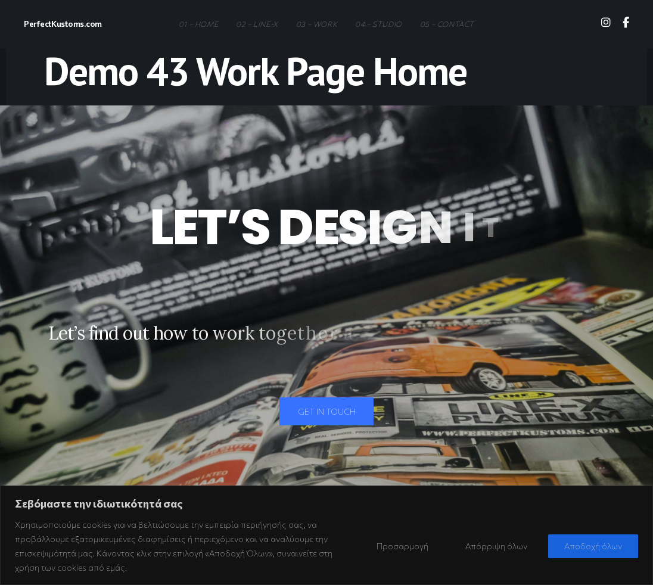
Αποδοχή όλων (593, 546)
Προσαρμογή (402, 546)
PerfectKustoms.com (63, 23)
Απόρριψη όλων (496, 546)
